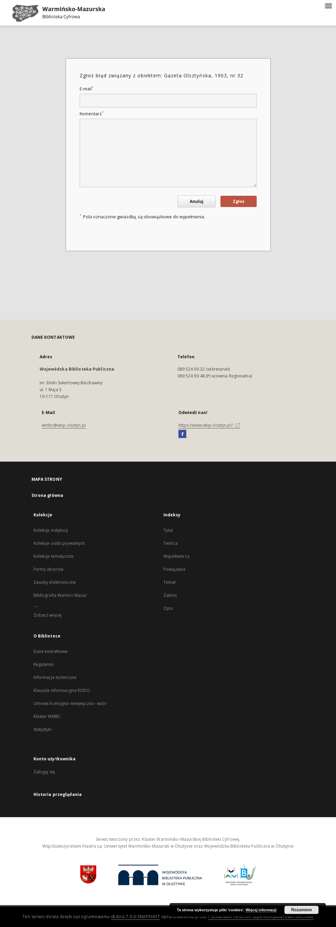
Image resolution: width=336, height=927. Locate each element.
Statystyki (42, 729)
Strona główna (47, 495)
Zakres (170, 595)
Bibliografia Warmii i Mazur (60, 595)
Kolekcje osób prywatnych (59, 543)
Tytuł (168, 530)
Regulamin (43, 664)
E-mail (86, 89)
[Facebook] (182, 434)
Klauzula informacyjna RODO (61, 690)
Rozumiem (301, 909)
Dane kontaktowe (50, 651)
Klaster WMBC (47, 716)
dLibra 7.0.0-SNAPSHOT (135, 916)
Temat (169, 582)
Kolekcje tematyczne (53, 556)
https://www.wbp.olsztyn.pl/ (209, 425)
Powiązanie (174, 569)
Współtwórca (176, 556)
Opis (168, 608)
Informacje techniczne (55, 677)
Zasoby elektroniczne (54, 582)
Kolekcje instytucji (50, 530)
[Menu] (328, 5)
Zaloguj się (44, 772)
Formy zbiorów (48, 569)
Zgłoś (238, 201)
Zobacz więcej (47, 615)
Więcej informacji (261, 910)
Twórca (170, 543)
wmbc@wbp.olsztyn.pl (64, 425)
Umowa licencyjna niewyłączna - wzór (70, 703)
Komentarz (92, 114)
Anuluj (196, 201)
